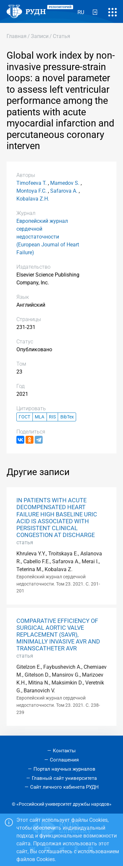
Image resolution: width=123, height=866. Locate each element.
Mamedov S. (64, 183)
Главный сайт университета (64, 778)
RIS (52, 417)
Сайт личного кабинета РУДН (64, 787)
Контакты (64, 751)
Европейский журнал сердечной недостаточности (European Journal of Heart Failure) (47, 237)
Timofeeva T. (31, 183)
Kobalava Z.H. (32, 199)
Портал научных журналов (64, 769)
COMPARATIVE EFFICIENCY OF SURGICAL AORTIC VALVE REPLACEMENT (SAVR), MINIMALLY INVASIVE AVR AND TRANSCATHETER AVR (58, 635)
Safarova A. (63, 191)
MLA (39, 417)
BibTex (67, 417)
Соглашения (64, 760)
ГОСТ (24, 417)
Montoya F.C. (31, 191)
